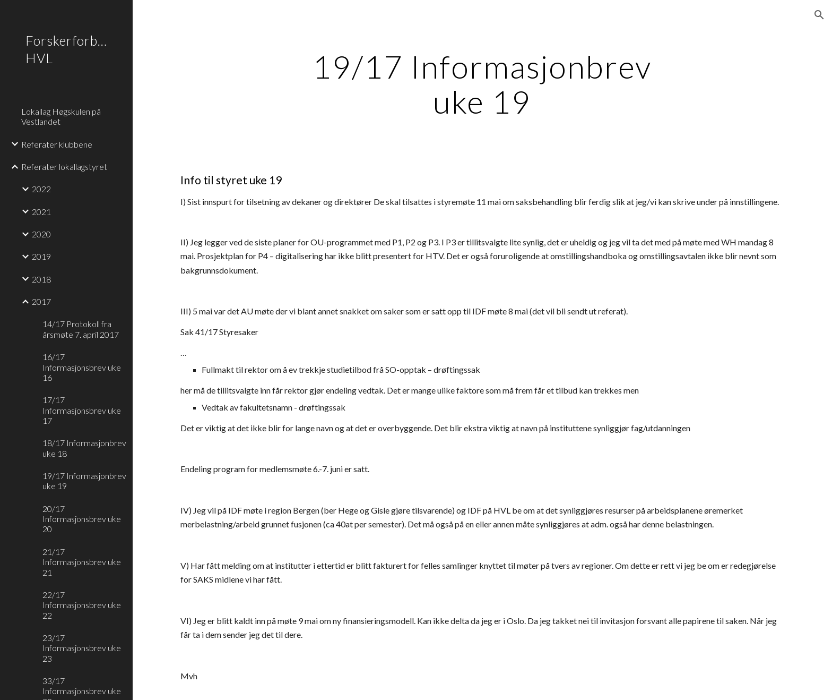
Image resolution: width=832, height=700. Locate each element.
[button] (819, 15)
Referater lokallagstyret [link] (64, 166)
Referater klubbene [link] (56, 144)
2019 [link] (41, 256)
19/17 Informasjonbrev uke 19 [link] (84, 481)
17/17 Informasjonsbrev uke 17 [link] (81, 410)
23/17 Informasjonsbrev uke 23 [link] (81, 648)
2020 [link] (41, 234)
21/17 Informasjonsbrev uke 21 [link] (81, 562)
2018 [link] (41, 279)
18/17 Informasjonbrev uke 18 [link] (84, 448)
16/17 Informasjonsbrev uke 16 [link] (81, 367)
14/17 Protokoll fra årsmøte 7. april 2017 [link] (80, 329)
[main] (482, 84)
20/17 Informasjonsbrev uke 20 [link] (81, 518)
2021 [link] (41, 212)
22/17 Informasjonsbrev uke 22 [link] (81, 605)
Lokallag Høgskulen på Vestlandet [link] (61, 116)
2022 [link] (41, 189)
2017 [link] (41, 301)
